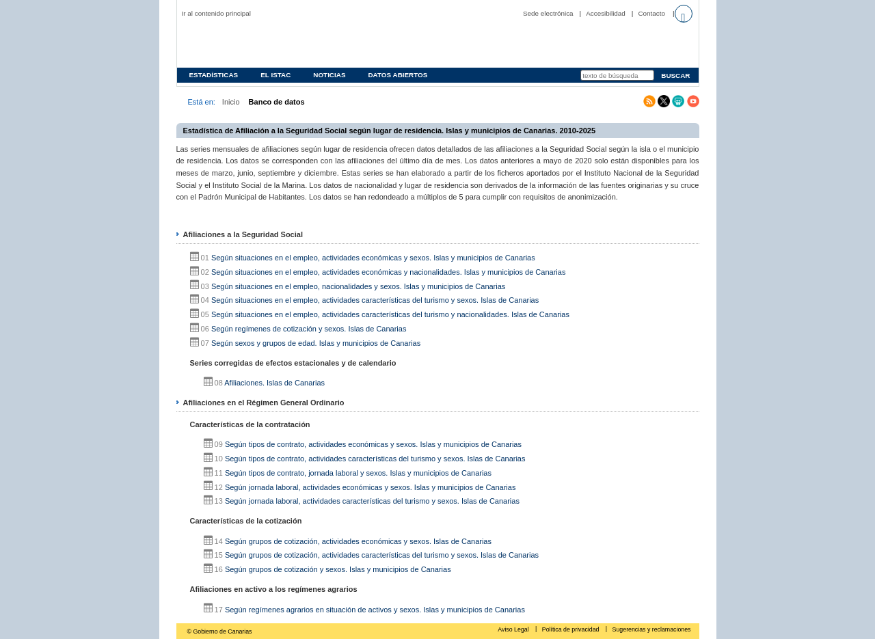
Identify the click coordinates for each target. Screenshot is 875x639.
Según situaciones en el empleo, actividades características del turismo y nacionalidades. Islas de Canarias (390, 314)
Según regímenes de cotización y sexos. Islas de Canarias (309, 329)
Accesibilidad (605, 13)
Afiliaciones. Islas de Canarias (274, 383)
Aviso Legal (514, 629)
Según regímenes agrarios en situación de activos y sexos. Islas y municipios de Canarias (375, 610)
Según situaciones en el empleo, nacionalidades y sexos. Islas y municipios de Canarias (358, 286)
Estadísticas (214, 75)
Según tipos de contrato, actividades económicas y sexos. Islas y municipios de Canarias (373, 444)
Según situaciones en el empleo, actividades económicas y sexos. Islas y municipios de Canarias (373, 258)
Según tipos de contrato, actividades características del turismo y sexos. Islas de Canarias (375, 458)
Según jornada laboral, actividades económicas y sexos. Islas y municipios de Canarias (370, 487)
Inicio (231, 102)
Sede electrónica (548, 13)
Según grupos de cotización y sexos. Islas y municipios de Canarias (338, 569)
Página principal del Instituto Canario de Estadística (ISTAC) (269, 43)
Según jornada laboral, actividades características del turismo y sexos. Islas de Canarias (372, 501)
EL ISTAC (275, 75)
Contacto (651, 13)
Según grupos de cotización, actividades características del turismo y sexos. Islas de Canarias (382, 555)
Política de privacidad (571, 629)
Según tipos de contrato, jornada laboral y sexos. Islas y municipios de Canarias (358, 473)
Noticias (329, 75)
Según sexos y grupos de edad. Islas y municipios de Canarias (315, 343)
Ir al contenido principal (217, 13)
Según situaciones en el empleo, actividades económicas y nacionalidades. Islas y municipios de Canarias (388, 272)
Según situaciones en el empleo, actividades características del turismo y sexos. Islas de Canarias (375, 300)
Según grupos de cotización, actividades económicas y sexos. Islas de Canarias (358, 541)
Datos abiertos (397, 75)
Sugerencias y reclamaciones (651, 629)
